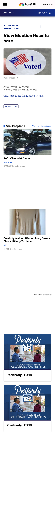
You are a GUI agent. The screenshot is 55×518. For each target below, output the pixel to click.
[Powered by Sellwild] (47, 295)
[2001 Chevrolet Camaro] (28, 149)
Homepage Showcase (11, 27)
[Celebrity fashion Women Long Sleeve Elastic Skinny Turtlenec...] (28, 231)
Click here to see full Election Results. (24, 95)
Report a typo (11, 106)
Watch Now (48, 4)
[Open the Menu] (5, 4)
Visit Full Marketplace (41, 126)
